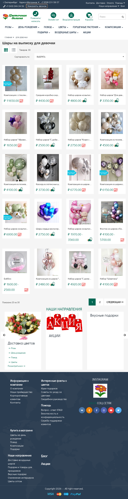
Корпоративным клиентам (19, 397)
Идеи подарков (49, 388)
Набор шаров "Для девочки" (114, 95)
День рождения (28, 27)
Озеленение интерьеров (21, 477)
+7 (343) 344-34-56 (13, 6)
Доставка (100, 2)
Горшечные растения (86, 27)
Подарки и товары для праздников (20, 468)
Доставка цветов (21, 343)
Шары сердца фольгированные (51, 228)
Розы (9, 27)
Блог (123, 5)
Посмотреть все (15, 365)
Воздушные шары (66, 32)
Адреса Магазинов (29, 2)
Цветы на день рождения (18, 436)
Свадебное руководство (54, 399)
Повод (49, 27)
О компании (16, 388)
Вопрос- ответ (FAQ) (51, 409)
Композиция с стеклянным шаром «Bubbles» (26, 95)
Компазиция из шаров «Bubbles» (84, 184)
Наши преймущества (21, 392)
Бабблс (7, 278)
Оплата (110, 2)
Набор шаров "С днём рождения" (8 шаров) (57, 139)
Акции (45, 463)
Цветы (63, 27)
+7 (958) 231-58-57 (50, 2)
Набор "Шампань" (109, 278)
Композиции (114, 27)
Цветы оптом (15, 481)
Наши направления (109, 5)
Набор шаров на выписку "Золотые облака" (89, 95)
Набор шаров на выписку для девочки (86, 228)
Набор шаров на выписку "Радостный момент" (27, 228)
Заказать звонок (36, 6)
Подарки (44, 32)
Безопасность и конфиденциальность (52, 415)
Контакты (90, 2)
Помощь (120, 2)
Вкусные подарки (104, 315)
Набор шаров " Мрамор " (16, 139)
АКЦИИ (87, 32)
